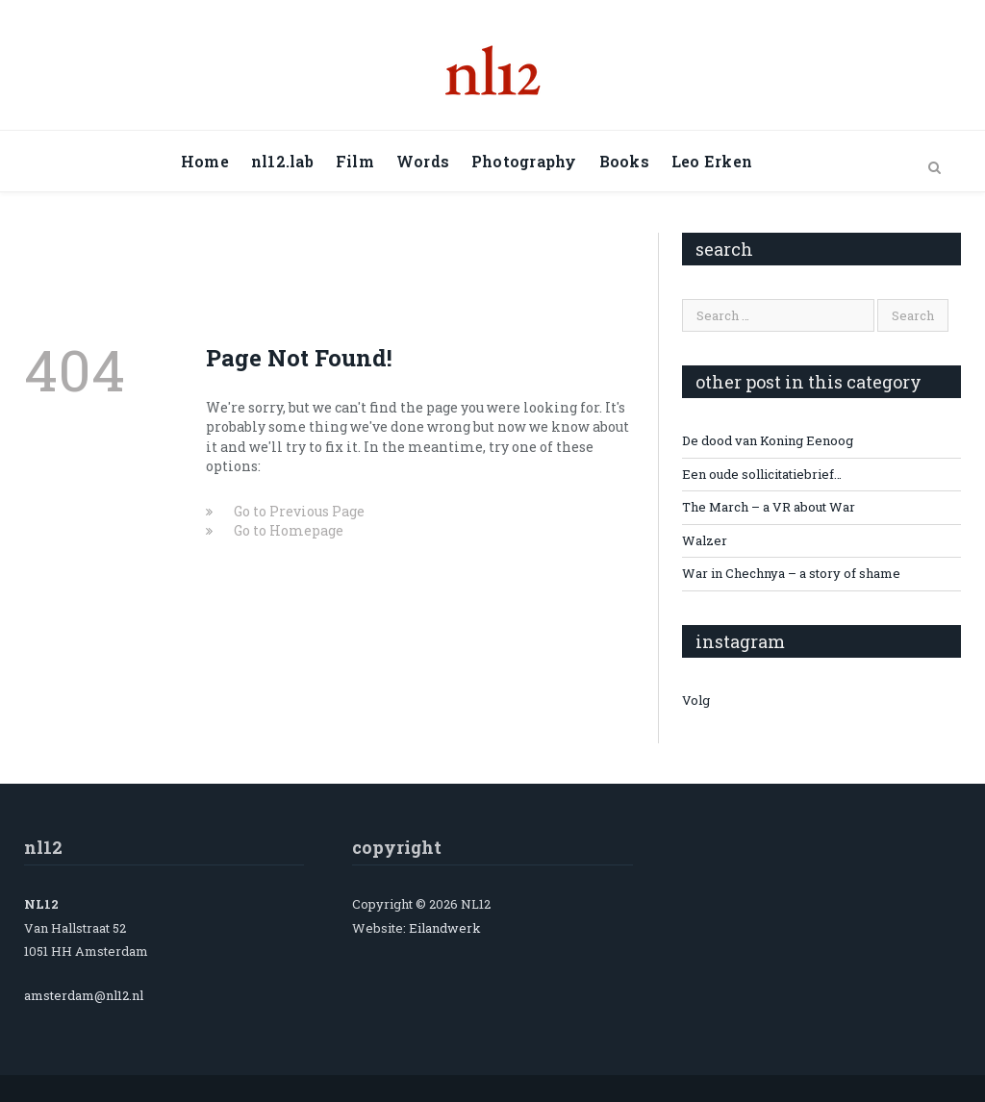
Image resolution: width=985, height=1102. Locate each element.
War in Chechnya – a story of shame (791, 573)
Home (205, 161)
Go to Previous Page (299, 511)
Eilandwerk (445, 928)
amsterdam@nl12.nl (83, 995)
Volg (696, 700)
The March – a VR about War (768, 506)
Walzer (704, 540)
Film (355, 161)
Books (624, 161)
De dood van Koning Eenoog (767, 440)
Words (422, 161)
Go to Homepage (288, 530)
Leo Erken (711, 161)
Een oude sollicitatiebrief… (762, 474)
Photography (524, 161)
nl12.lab (282, 161)
